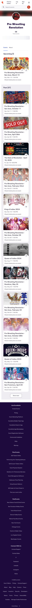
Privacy (16, 595)
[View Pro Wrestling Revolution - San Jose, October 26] (16, 224)
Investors (10, 591)
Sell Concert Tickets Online (16, 463)
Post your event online (16, 492)
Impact (5, 591)
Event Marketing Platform (16, 417)
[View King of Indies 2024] (16, 200)
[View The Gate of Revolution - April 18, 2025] (16, 149)
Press (24, 587)
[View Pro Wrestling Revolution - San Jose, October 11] (16, 97)
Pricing (16, 413)
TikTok (16, 573)
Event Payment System (16, 468)
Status (6, 595)
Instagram (16, 569)
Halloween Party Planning (16, 480)
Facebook (16, 561)
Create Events (16, 408)
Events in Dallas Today (16, 531)
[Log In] (17, 2)
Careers (19, 587)
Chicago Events (16, 527)
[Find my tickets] (9, 2)
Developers (24, 591)
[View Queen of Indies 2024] (16, 249)
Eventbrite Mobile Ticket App (16, 421)
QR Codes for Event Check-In (16, 488)
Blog (10, 587)
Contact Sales (16, 553)
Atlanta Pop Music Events (16, 518)
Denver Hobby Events (16, 514)
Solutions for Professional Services (16, 472)
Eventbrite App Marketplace (16, 429)
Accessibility (23, 595)
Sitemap (16, 445)
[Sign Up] (23, 2)
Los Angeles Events (16, 535)
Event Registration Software (16, 433)
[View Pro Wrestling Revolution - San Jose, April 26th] (16, 123)
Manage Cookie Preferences (19, 599)
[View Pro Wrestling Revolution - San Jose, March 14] (16, 63)
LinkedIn (16, 565)
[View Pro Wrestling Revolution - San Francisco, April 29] (16, 373)
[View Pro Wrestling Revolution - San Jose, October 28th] (16, 324)
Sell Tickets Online (16, 455)
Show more (16, 395)
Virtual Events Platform (16, 484)
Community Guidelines (16, 437)
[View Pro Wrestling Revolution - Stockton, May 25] (16, 273)
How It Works (7, 583)
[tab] (5, 47)
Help (14, 587)
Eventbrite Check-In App (16, 425)
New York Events (16, 523)
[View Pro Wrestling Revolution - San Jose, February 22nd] (16, 174)
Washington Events (16, 539)
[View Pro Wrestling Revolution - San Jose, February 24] (16, 298)
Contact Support (16, 549)
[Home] (2, 3)
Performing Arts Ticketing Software (16, 459)
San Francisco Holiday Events (16, 506)
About (5, 587)
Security (17, 591)
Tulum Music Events (16, 510)
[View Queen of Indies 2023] (16, 350)
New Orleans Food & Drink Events (16, 502)
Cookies (7, 599)
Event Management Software (16, 476)
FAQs (16, 441)
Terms (11, 595)
